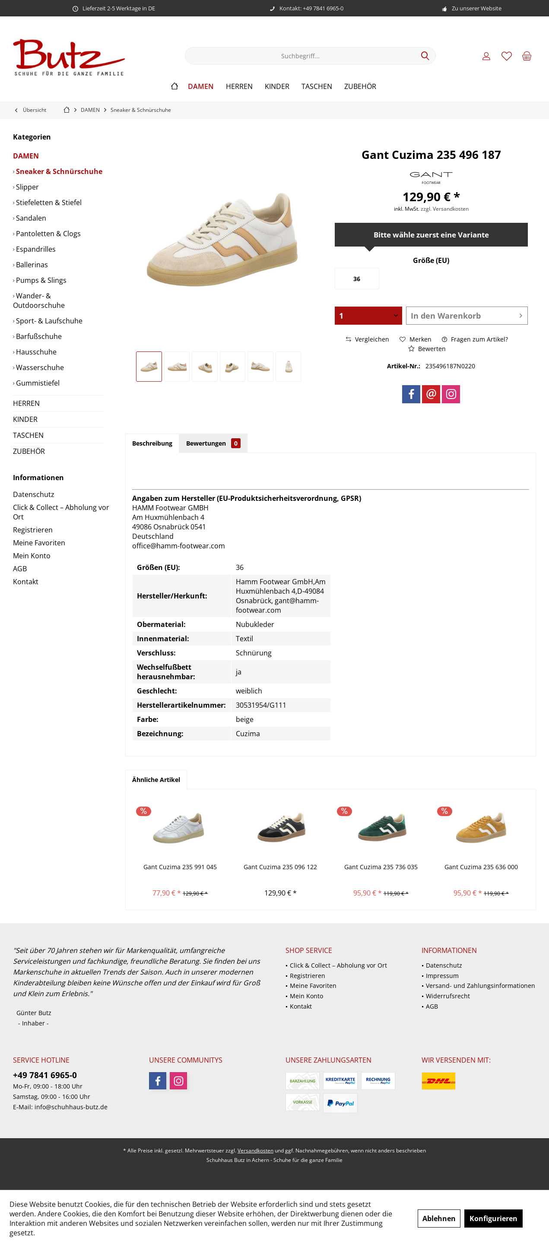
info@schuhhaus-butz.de (71, 1107)
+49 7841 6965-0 (45, 1075)
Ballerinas (31, 264)
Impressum (442, 976)
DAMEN (26, 156)
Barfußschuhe (38, 336)
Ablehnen (439, 1218)
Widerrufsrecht (448, 996)
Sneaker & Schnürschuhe (58, 171)
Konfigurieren (493, 1218)
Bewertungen (213, 443)
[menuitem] (527, 55)
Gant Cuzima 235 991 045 (180, 867)
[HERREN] (239, 86)
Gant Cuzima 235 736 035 (381, 867)
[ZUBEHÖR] (360, 86)
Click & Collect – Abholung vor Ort (61, 512)
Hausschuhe (35, 352)
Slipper (26, 187)
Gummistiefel (37, 383)
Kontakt (25, 581)
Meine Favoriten (39, 543)
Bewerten (427, 349)
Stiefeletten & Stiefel (48, 202)
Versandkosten (255, 1150)
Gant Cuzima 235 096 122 (280, 867)
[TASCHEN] (316, 86)
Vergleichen (367, 339)
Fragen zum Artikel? (475, 339)
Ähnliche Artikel (156, 779)
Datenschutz (33, 494)
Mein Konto (32, 555)
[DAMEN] (201, 86)
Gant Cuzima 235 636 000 (481, 867)
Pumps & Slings (40, 280)
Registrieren (33, 530)
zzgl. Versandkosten (445, 208)
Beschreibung (152, 443)
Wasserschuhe (39, 367)
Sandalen (30, 218)
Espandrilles (35, 249)
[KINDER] (277, 86)
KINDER (25, 419)
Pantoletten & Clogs (47, 233)
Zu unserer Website (476, 8)
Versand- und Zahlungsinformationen (480, 985)
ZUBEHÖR (29, 451)
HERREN (26, 403)
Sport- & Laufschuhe (48, 321)
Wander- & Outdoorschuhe (39, 300)
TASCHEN (28, 435)
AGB (20, 568)
